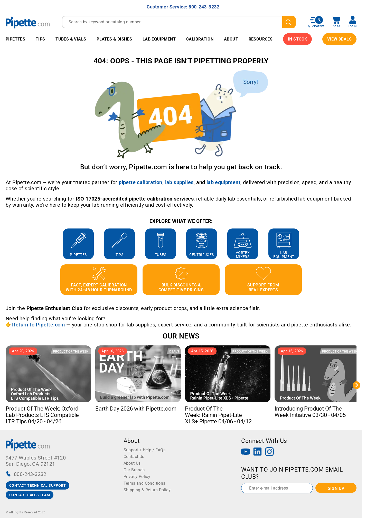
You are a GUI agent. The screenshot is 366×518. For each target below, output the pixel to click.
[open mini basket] (336, 22)
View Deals (339, 39)
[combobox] (179, 22)
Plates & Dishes (114, 39)
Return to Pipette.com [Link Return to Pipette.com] (38, 325)
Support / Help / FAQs (144, 449)
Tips (40, 39)
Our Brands (134, 469)
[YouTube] (245, 452)
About (231, 39)
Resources (261, 39)
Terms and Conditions (144, 483)
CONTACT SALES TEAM (29, 495)
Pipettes (15, 39)
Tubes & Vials (70, 39)
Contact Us (134, 456)
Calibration (199, 39)
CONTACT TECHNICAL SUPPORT (37, 485)
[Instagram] (269, 452)
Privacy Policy (137, 476)
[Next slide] (356, 385)
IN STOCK (297, 39)
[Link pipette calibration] (140, 182)
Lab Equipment (159, 39)
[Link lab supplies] (179, 182)
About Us (132, 463)
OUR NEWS (181, 336)
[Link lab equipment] (223, 182)
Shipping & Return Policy (147, 489)
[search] (289, 22)
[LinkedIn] (257, 452)
